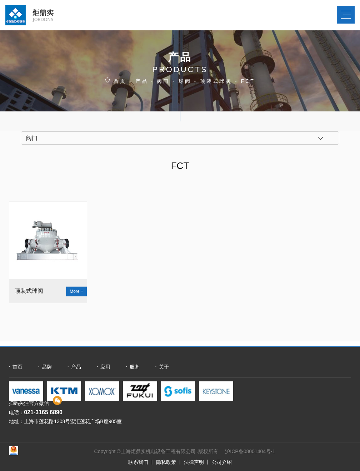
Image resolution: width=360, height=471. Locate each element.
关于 (164, 367)
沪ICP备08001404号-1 (250, 451)
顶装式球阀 (216, 81)
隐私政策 (166, 462)
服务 (135, 367)
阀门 (163, 81)
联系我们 (138, 462)
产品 (141, 81)
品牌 (47, 367)
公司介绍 (222, 462)
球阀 (185, 81)
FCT (248, 81)
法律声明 (194, 462)
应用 (105, 367)
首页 (120, 81)
